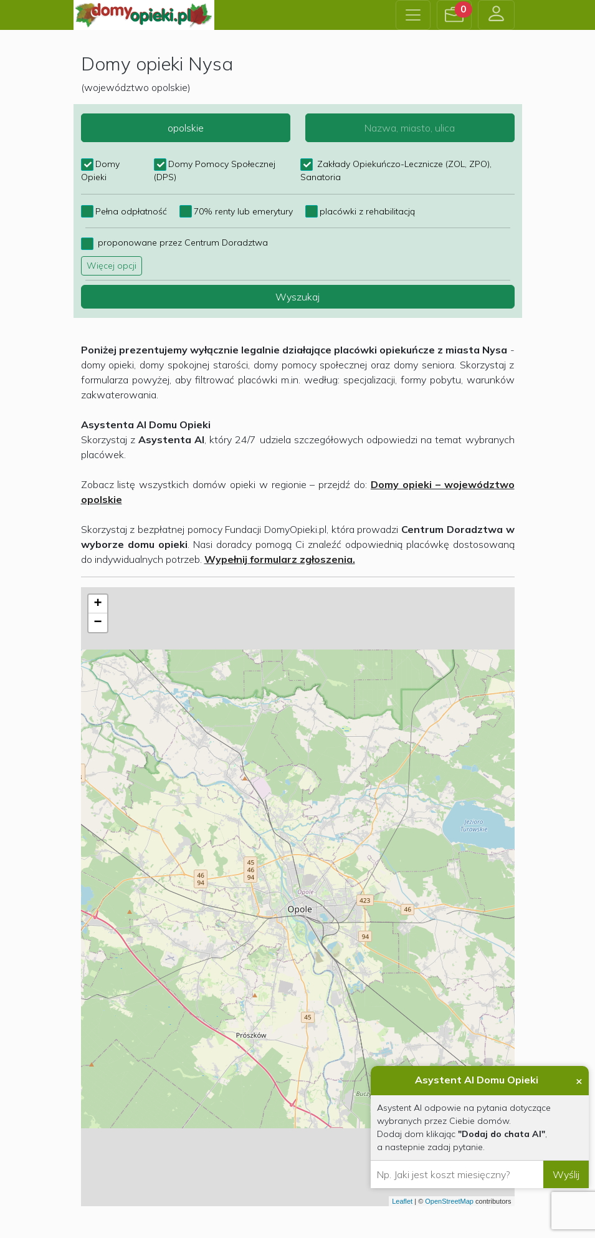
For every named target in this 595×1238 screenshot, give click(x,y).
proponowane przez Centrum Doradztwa (181, 242)
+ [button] (97, 604)
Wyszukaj (297, 296)
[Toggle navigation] (413, 15)
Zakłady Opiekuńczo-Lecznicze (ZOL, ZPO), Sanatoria (396, 164)
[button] (454, 15)
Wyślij (566, 1174)
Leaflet (402, 1201)
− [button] (97, 622)
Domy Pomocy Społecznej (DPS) (214, 164)
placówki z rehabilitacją (367, 211)
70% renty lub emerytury (243, 211)
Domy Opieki (100, 164)
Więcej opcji (111, 265)
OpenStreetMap (449, 1201)
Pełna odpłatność (131, 211)
